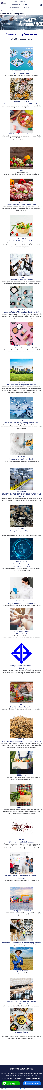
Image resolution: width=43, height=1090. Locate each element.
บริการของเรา (8, 11)
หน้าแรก (2, 11)
